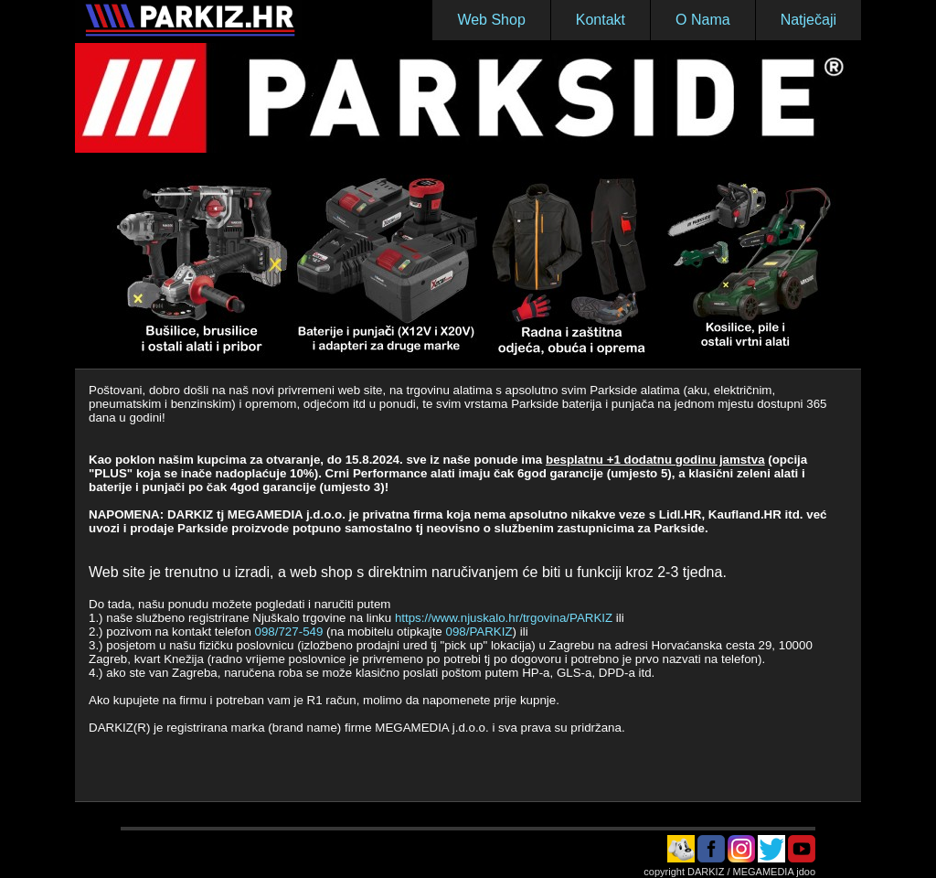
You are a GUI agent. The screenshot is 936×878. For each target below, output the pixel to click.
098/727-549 (289, 631)
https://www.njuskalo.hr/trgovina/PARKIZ (505, 618)
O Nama (702, 19)
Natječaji (808, 19)
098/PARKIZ (478, 631)
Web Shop (491, 19)
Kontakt (600, 19)
